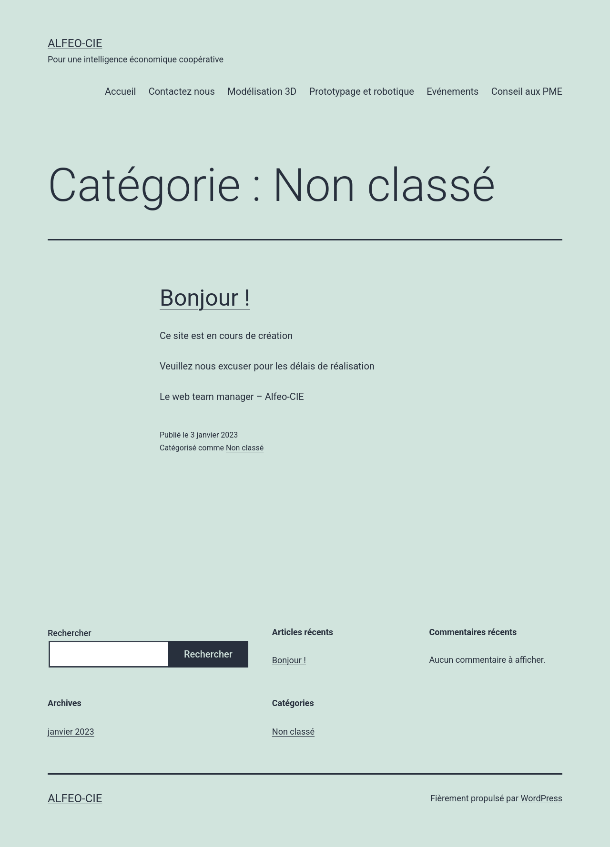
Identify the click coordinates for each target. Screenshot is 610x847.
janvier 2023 (71, 732)
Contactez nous (182, 91)
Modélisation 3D (261, 91)
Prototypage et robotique (361, 91)
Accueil (120, 91)
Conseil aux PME (526, 91)
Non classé (245, 447)
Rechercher (70, 633)
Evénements (452, 91)
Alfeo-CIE (75, 43)
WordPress (541, 798)
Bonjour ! (205, 297)
